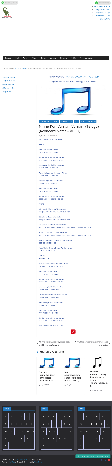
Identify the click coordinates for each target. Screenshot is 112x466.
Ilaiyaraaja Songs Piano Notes (49, 121)
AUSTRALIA (88, 77)
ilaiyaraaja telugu (103, 12)
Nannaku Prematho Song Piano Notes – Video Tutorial (47, 376)
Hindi (18, 58)
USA (68, 77)
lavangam (54, 136)
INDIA (96, 77)
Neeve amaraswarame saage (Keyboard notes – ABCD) (72, 376)
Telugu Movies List (102, 9)
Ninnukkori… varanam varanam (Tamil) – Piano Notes (92, 343)
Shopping (8, 58)
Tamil (26, 58)
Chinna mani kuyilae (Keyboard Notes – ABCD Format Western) (54, 343)
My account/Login (86, 58)
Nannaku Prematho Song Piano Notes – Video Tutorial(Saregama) (99, 378)
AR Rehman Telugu (102, 15)
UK (72, 77)
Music (76, 121)
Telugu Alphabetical (102, 6)
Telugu (35, 58)
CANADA (78, 77)
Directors (64, 58)
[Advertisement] (56, 39)
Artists (74, 58)
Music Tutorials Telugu (88, 121)
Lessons (54, 58)
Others (44, 58)
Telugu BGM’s (104, 19)
